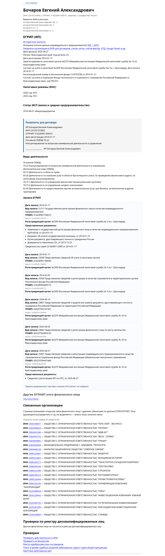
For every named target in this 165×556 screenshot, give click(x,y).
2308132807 (34, 451)
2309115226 (34, 480)
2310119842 (34, 491)
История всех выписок (34, 41)
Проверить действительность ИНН (40, 532)
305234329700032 (31, 399)
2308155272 (34, 459)
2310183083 (34, 509)
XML (89, 45)
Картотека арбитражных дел (37, 545)
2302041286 (34, 431)
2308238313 (34, 472)
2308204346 (34, 463)
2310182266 (34, 502)
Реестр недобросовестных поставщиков (43, 539)
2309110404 (34, 476)
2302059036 (34, 443)
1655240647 (34, 423)
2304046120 (34, 447)
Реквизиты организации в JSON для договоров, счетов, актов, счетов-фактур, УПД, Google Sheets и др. (74, 48)
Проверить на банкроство (36, 536)
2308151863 (34, 455)
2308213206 (34, 467)
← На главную (30, 2)
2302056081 (34, 439)
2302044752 (34, 435)
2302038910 (34, 427)
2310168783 (34, 498)
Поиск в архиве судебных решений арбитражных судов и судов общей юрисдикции (65, 542)
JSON (96, 45)
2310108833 (34, 487)
